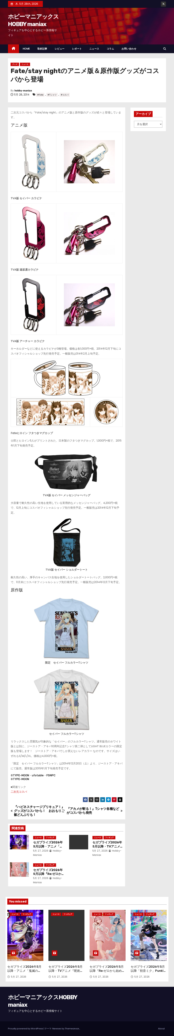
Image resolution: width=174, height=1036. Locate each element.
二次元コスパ (19, 792)
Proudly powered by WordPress (26, 1028)
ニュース (94, 48)
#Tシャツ (52, 94)
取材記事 (42, 48)
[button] (164, 49)
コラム (110, 48)
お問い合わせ (128, 48)
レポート (77, 48)
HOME (26, 48)
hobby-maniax (23, 90)
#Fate (40, 94)
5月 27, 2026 (40, 850)
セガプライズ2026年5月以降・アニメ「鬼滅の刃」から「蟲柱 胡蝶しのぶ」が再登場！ (24, 973)
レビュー (60, 48)
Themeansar (72, 1028)
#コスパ (65, 94)
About (161, 1028)
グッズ (14, 64)
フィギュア (50, 837)
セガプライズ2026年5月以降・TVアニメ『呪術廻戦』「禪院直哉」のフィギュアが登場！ (65, 973)
